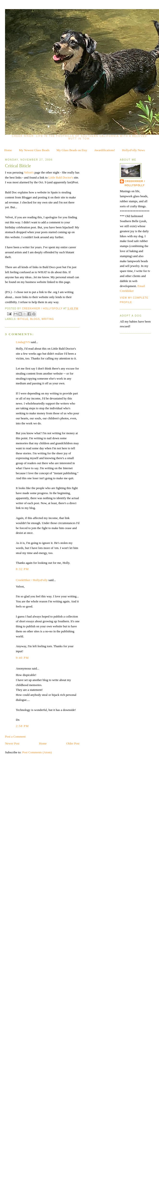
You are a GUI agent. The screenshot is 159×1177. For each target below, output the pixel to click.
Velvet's (29, 172)
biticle (23, 319)
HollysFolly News (133, 150)
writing (48, 319)
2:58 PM (22, 726)
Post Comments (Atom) (37, 752)
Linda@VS (23, 342)
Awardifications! (104, 150)
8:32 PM (22, 569)
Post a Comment (15, 736)
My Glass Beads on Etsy (72, 150)
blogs (35, 319)
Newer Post (12, 743)
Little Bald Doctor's (60, 177)
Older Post (72, 743)
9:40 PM (22, 657)
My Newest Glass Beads (34, 150)
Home (8, 150)
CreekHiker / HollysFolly (42, 308)
